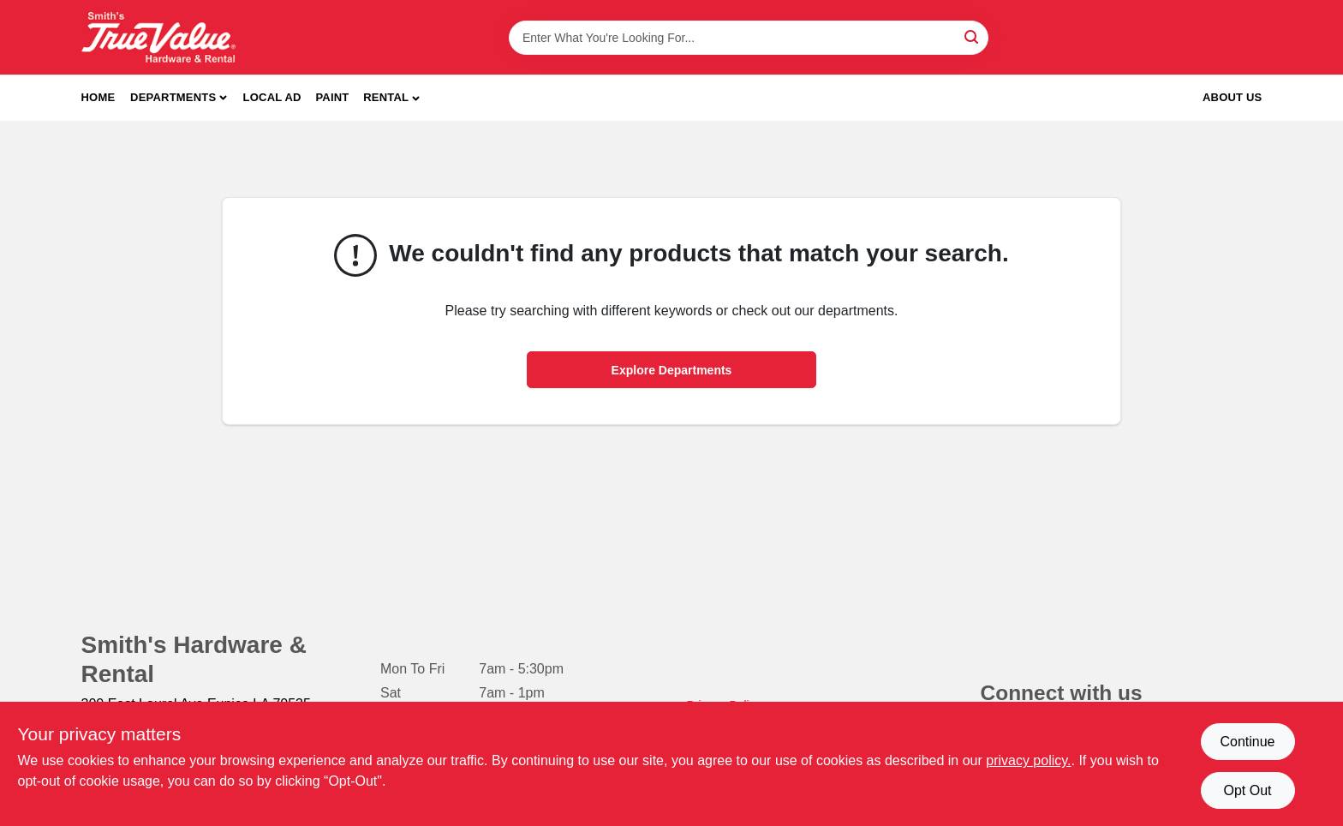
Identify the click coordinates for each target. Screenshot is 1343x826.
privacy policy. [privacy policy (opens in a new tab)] (1028, 760)
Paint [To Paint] (332, 97)
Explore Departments (672, 370)
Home (98, 97)
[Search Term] (748, 38)
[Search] (972, 36)
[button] (391, 98)
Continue (1247, 741)
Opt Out (1247, 790)
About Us (1232, 97)
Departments (173, 97)
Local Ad (272, 97)
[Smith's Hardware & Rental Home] (158, 37)
